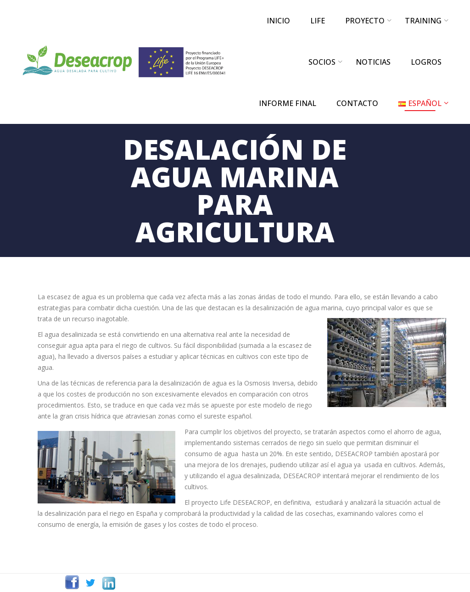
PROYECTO (365, 21)
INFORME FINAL (287, 103)
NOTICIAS (373, 62)
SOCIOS (322, 62)
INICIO (278, 21)
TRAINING (423, 21)
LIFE (317, 21)
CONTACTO (357, 103)
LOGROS (426, 62)
